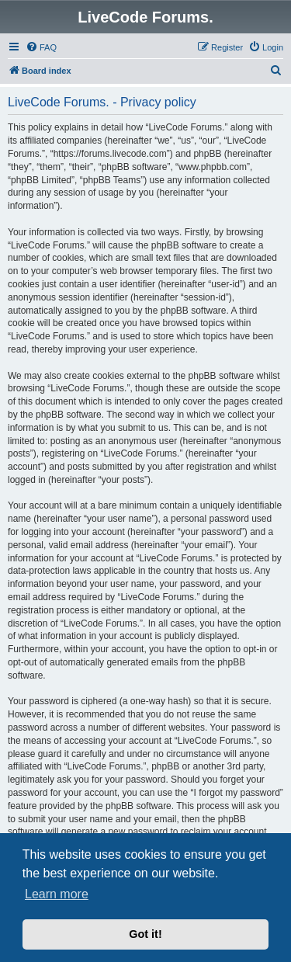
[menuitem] (41, 47)
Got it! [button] (145, 934)
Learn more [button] (56, 894)
